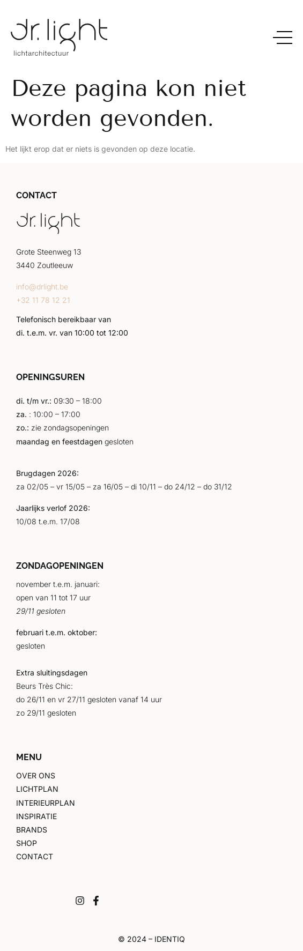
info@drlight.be (42, 286)
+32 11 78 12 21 (43, 299)
